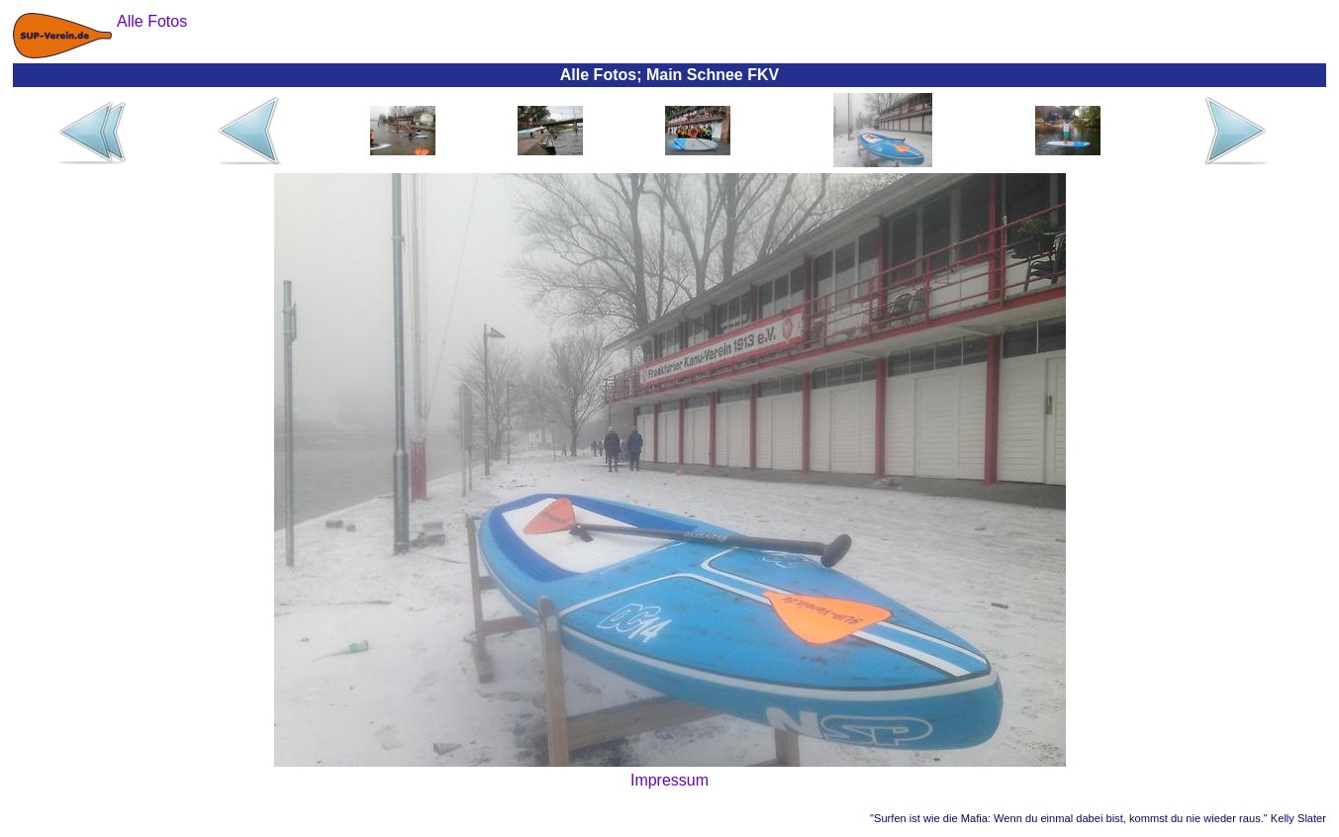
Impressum (669, 780)
